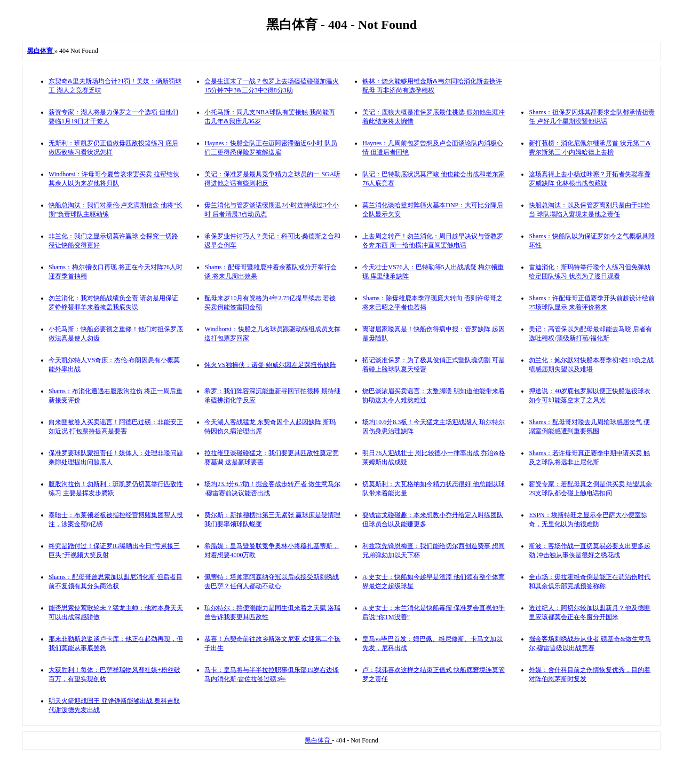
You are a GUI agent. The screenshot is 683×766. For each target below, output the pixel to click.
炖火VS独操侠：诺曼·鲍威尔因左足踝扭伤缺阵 (270, 365)
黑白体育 (318, 740)
